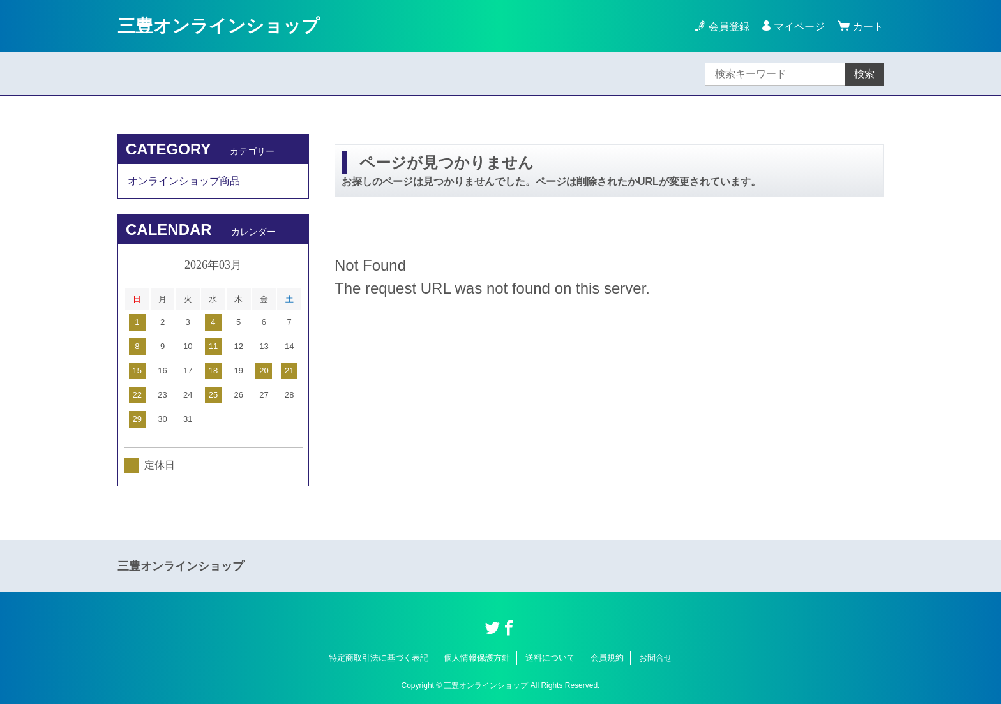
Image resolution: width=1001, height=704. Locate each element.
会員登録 (729, 26)
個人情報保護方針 (477, 658)
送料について (550, 658)
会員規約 (607, 658)
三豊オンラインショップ (218, 26)
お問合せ (655, 658)
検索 (864, 73)
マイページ (799, 26)
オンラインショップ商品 (184, 181)
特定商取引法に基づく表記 (378, 658)
